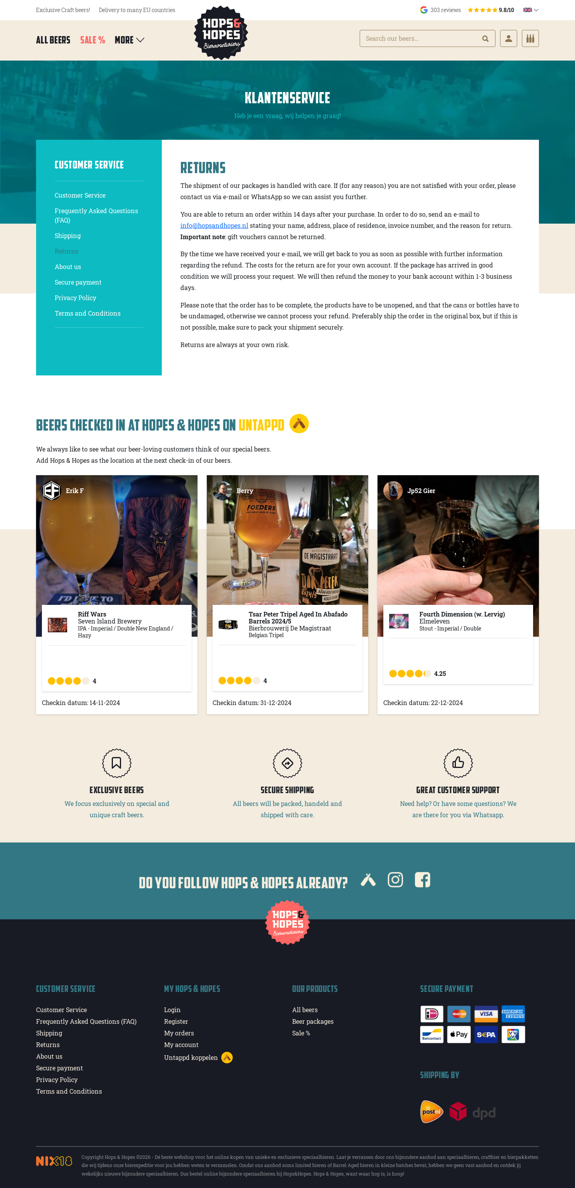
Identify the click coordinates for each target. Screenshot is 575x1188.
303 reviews (467, 10)
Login (172, 1007)
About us (68, 264)
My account (181, 1042)
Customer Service (80, 193)
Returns (66, 249)
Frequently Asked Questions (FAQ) (96, 213)
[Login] (508, 39)
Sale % (93, 41)
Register (176, 1019)
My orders (179, 1030)
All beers (53, 41)
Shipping (68, 233)
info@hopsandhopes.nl (214, 223)
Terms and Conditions (88, 311)
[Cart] (530, 39)
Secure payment (78, 280)
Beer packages (313, 1019)
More (130, 41)
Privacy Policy (75, 295)
